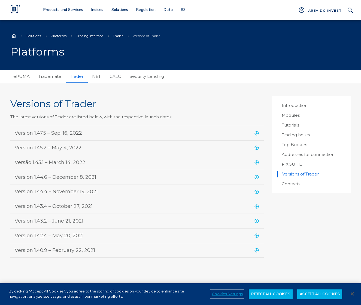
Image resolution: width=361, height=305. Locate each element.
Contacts (291, 183)
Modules (291, 115)
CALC (115, 76)
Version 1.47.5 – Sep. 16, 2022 (48, 133)
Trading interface (89, 36)
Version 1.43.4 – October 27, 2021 (54, 206)
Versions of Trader (300, 174)
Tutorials (290, 125)
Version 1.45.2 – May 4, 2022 (48, 148)
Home (14, 36)
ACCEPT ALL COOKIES (320, 296)
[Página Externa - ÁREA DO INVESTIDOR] (325, 10)
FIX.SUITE (292, 164)
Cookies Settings (227, 296)
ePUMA (21, 76)
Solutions (33, 36)
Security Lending (147, 76)
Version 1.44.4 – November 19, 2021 (56, 192)
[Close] (352, 296)
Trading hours (296, 134)
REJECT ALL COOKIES (270, 296)
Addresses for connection (308, 154)
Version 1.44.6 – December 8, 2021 (55, 177)
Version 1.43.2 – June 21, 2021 (49, 221)
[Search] (350, 9)
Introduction (295, 105)
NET (96, 76)
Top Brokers (294, 144)
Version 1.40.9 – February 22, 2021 (55, 250)
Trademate (49, 76)
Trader (118, 36)
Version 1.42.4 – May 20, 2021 (49, 236)
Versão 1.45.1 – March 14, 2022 (50, 162)
